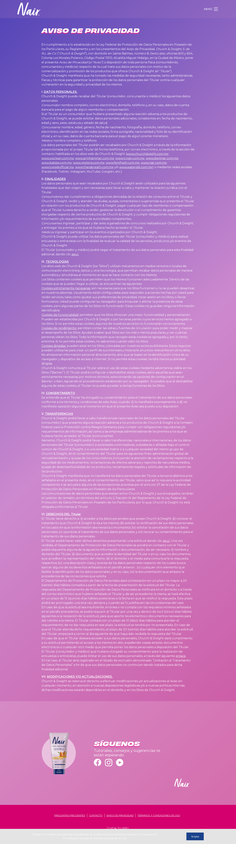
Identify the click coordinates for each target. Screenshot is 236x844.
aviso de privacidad (120, 815)
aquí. (75, 254)
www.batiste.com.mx (56, 162)
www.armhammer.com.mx (94, 158)
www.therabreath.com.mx (94, 167)
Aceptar (195, 836)
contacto (96, 815)
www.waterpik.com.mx (135, 167)
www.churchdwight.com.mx (147, 154)
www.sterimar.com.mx (162, 158)
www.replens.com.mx (89, 162)
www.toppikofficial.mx (57, 167)
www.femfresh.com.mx (123, 162)
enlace (181, 656)
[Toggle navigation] (211, 9)
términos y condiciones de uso (159, 815)
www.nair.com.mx (154, 162)
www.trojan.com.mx (130, 158)
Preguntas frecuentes (69, 815)
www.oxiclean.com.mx (57, 158)
